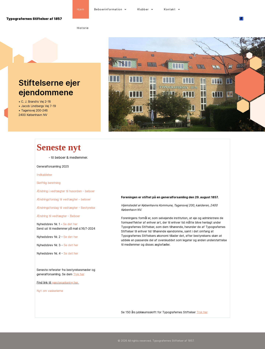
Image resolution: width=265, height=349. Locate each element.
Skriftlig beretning (49, 183)
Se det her (70, 224)
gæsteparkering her (65, 282)
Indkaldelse (44, 175)
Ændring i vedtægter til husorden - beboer (66, 191)
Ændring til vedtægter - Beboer (58, 216)
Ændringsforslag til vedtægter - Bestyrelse (66, 208)
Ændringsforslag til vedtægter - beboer (64, 199)
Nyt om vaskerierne (50, 291)
